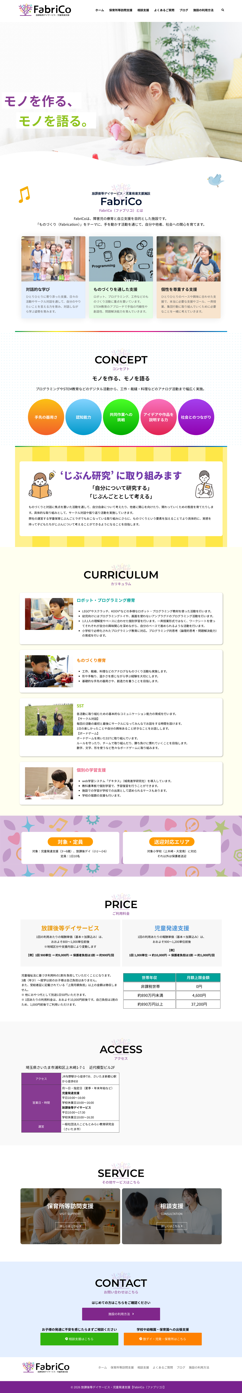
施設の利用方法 (203, 10)
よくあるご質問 (164, 10)
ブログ (183, 10)
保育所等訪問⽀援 (120, 10)
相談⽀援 (143, 10)
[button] (223, 10)
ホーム (99, 10)
